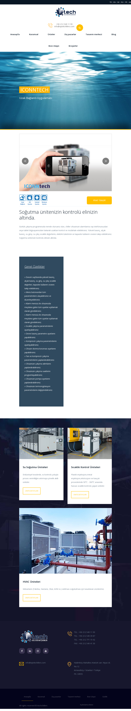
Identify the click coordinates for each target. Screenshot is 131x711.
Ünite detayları (31, 491)
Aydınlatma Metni (86, 705)
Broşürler (73, 45)
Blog (114, 34)
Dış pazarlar (70, 34)
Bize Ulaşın (54, 45)
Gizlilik (104, 697)
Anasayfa (15, 34)
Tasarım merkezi (94, 34)
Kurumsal (33, 34)
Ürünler (51, 34)
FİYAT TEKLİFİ (99, 200)
